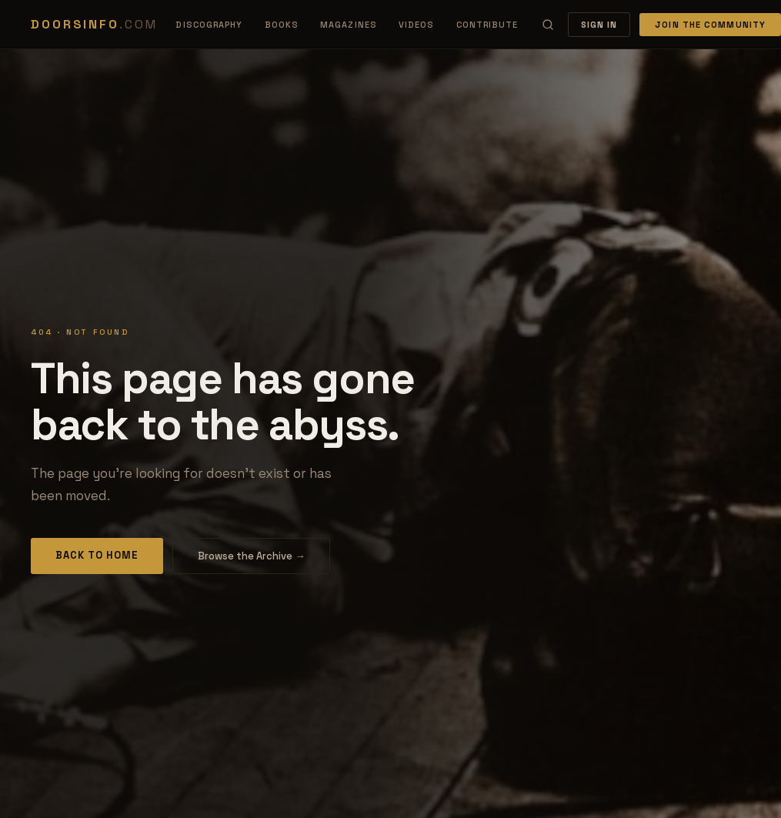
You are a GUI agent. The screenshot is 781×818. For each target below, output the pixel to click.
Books (282, 24)
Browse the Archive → (251, 556)
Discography (208, 24)
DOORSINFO (94, 24)
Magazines (348, 24)
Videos (417, 24)
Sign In (599, 24)
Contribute (487, 24)
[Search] (548, 24)
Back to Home (97, 555)
